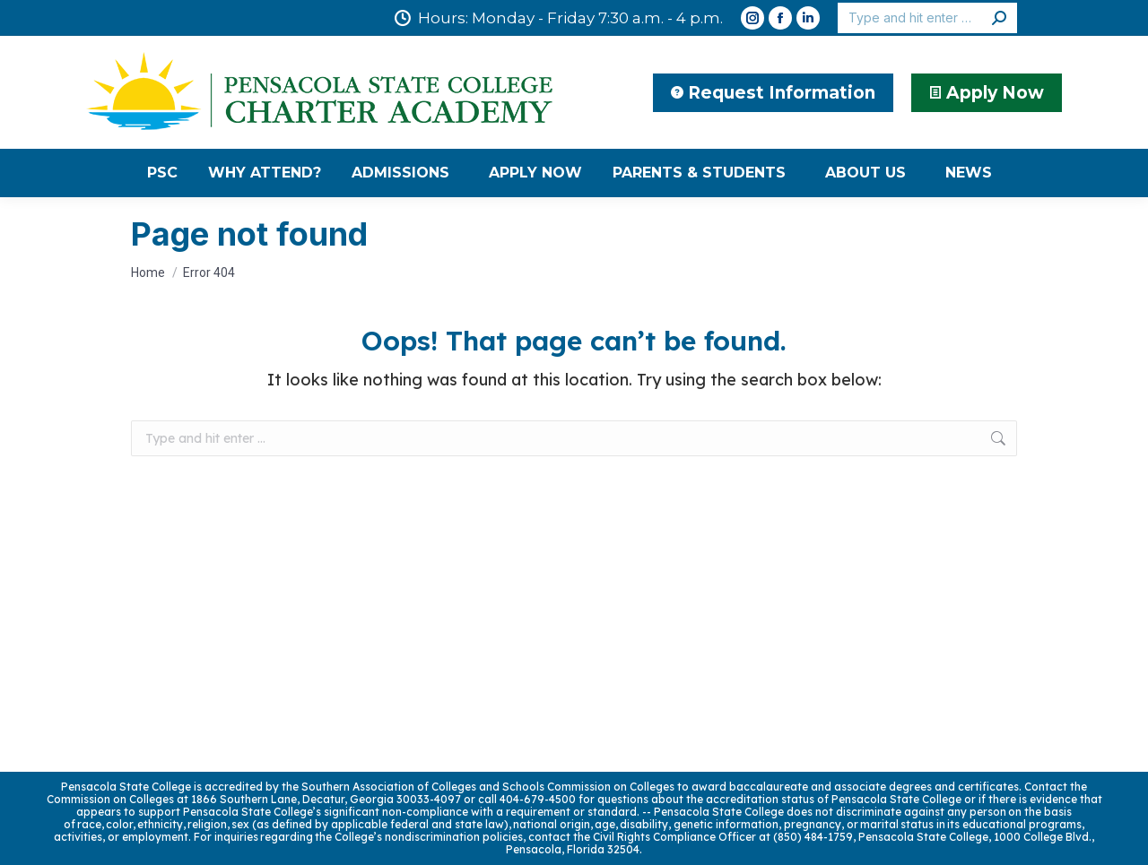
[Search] (927, 18)
